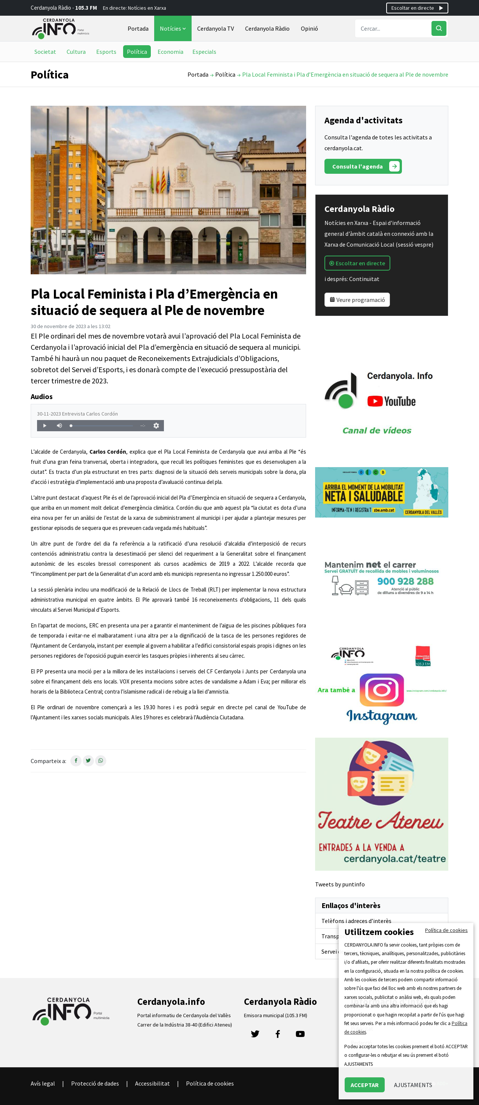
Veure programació (357, 299)
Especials (204, 51)
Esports (106, 51)
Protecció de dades (95, 1083)
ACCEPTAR (365, 1085)
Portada (138, 28)
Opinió (309, 28)
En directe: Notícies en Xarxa (134, 7)
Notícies (173, 28)
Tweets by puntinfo (340, 884)
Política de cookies (210, 1083)
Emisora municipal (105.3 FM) (275, 1015)
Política (137, 51)
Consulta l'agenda (366, 166)
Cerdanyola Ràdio (267, 28)
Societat (45, 51)
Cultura (76, 51)
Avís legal (43, 1083)
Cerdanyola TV (215, 28)
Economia (170, 51)
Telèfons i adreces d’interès (356, 921)
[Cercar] (438, 28)
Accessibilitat (152, 1083)
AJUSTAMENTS (413, 1085)
